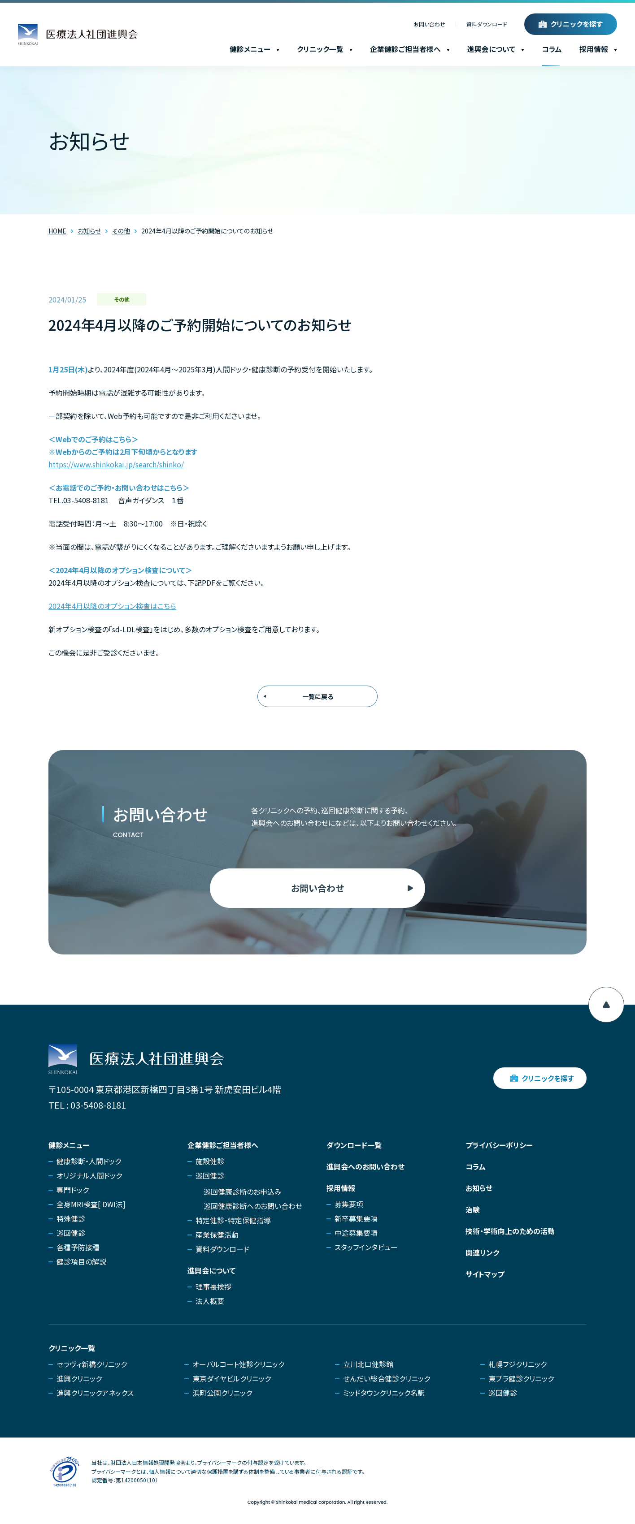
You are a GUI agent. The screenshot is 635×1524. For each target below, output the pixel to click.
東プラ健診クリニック (521, 1378)
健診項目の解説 (81, 1261)
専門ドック (73, 1189)
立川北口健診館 (368, 1364)
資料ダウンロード (486, 24)
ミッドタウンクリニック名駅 (384, 1392)
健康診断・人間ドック (89, 1161)
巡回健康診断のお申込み (243, 1191)
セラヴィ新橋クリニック (92, 1364)
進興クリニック (79, 1378)
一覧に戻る (317, 696)
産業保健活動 (217, 1234)
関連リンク (482, 1252)
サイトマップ (484, 1274)
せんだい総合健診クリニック (386, 1378)
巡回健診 (71, 1232)
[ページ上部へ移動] (606, 1005)
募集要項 (349, 1204)
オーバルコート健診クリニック (238, 1364)
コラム (552, 49)
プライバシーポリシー (499, 1145)
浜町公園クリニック (222, 1392)
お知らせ (478, 1188)
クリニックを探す (576, 24)
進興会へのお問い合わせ (365, 1166)
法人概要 (210, 1300)
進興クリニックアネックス (95, 1392)
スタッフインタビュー (366, 1247)
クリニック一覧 (324, 49)
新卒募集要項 (356, 1218)
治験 (472, 1209)
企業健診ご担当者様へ (410, 49)
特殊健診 (71, 1218)
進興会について (495, 49)
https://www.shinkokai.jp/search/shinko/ (116, 464)
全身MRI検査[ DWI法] (91, 1204)
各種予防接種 (78, 1247)
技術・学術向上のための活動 (510, 1231)
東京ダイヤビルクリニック (231, 1378)
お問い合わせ (429, 24)
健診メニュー (254, 49)
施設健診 (210, 1161)
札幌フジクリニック (517, 1364)
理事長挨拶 (213, 1286)
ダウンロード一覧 (354, 1145)
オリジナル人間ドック (89, 1175)
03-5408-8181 (98, 1104)
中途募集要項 (356, 1232)
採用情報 (598, 49)
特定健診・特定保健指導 (233, 1220)
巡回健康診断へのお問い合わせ (253, 1205)
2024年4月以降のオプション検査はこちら (112, 605)
